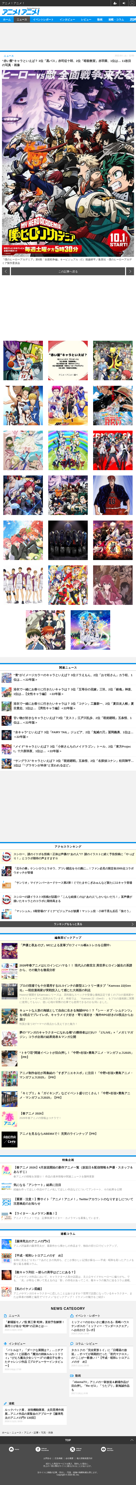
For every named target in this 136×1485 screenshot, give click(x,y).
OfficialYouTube (110, 1449)
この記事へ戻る (68, 271)
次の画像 (130, 271)
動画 (99, 19)
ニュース (22, 19)
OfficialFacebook (45, 1449)
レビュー (86, 19)
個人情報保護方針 (85, 1458)
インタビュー (67, 19)
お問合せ (47, 1458)
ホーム (7, 19)
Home (17, 1449)
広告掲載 (59, 1458)
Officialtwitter (78, 1449)
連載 (11, 1403)
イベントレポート (43, 19)
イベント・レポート (87, 1315)
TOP (68, 1440)
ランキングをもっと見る (68, 924)
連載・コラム (116, 19)
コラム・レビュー (86, 1343)
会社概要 (69, 1458)
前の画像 (6, 271)
